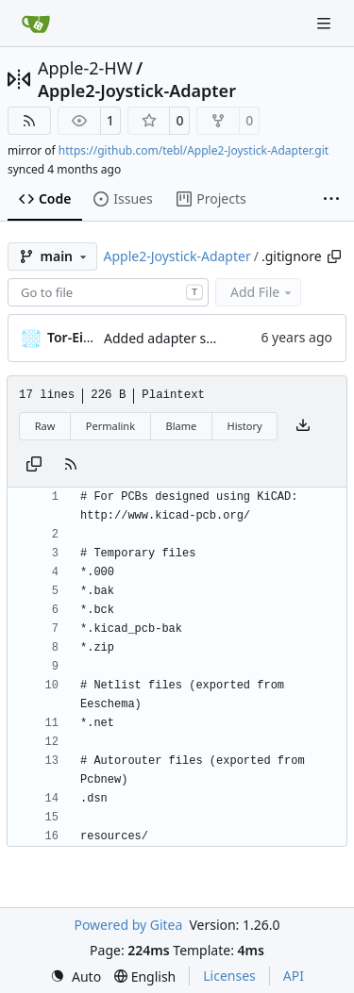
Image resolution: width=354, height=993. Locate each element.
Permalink (110, 426)
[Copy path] (334, 256)
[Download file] (303, 426)
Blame (180, 426)
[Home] (35, 24)
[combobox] (108, 292)
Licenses (229, 976)
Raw (45, 426)
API (293, 976)
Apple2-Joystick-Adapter (137, 90)
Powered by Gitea (128, 925)
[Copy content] (34, 465)
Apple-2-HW (85, 67)
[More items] (331, 200)
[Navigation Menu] (326, 23)
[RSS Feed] (29, 121)
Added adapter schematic (183, 338)
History (245, 426)
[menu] (75, 976)
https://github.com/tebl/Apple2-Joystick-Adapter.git (194, 150)
